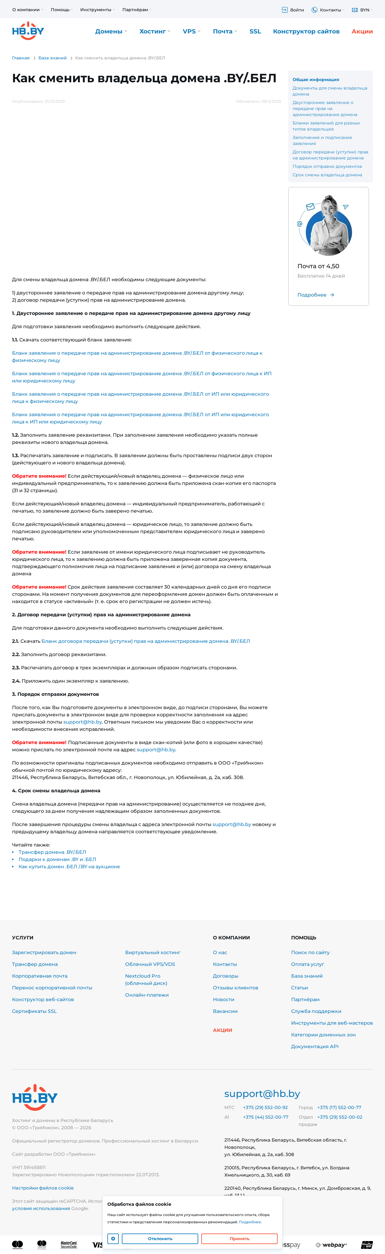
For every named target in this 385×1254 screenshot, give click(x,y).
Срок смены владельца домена (327, 175)
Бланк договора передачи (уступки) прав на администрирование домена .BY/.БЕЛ (146, 641)
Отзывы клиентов (235, 988)
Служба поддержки (316, 1011)
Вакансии (225, 1011)
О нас (220, 952)
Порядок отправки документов (327, 166)
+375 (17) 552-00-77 (339, 1107)
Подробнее (250, 1222)
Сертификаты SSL (34, 1011)
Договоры (226, 976)
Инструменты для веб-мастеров (332, 1023)
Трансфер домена (35, 964)
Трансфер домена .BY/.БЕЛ (52, 852)
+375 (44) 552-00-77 (265, 1117)
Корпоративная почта (39, 976)
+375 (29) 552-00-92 (265, 1107)
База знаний (307, 976)
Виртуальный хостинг (152, 952)
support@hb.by (82, 722)
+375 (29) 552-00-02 (339, 1117)
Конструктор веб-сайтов (43, 999)
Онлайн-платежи (147, 995)
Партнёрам (305, 999)
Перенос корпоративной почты (52, 988)
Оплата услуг (307, 964)
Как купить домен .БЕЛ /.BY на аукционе (69, 866)
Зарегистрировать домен (44, 952)
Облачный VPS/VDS (150, 964)
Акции (362, 31)
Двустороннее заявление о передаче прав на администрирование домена (325, 108)
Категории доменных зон (323, 1035)
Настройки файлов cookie (43, 1188)
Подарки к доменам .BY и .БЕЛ (57, 859)
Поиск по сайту (310, 952)
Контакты (225, 964)
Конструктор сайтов (306, 31)
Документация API (315, 1046)
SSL (255, 31)
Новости (223, 999)
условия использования (41, 1208)
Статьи (299, 988)
